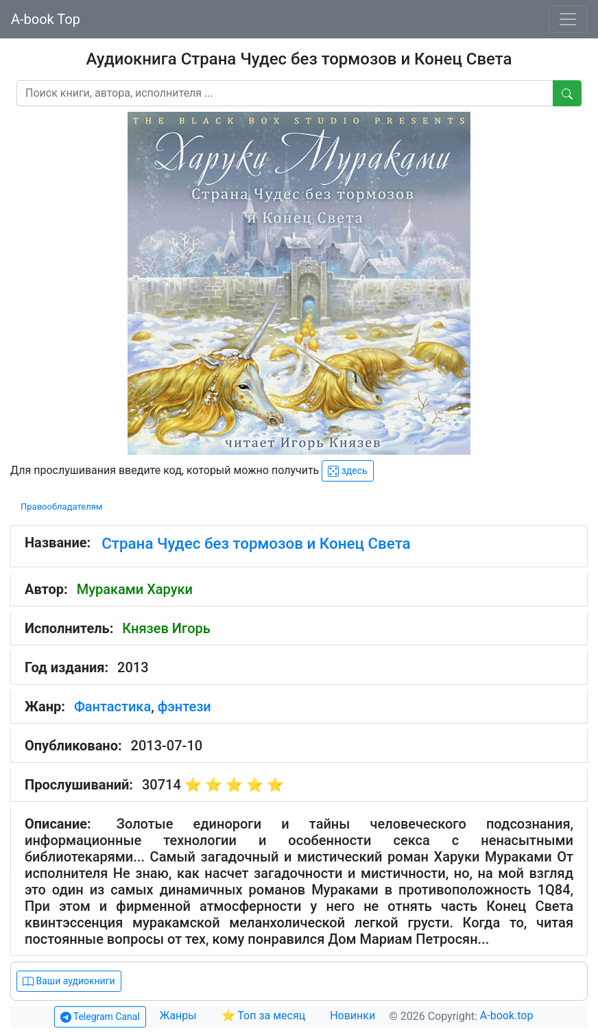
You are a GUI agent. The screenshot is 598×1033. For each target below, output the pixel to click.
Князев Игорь (166, 628)
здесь (347, 471)
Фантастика (112, 706)
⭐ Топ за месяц (264, 1015)
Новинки (352, 1015)
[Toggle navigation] (568, 19)
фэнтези (184, 706)
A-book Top (45, 19)
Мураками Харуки (135, 589)
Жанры (180, 1015)
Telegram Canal (100, 1017)
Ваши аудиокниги (69, 981)
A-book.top (507, 1015)
